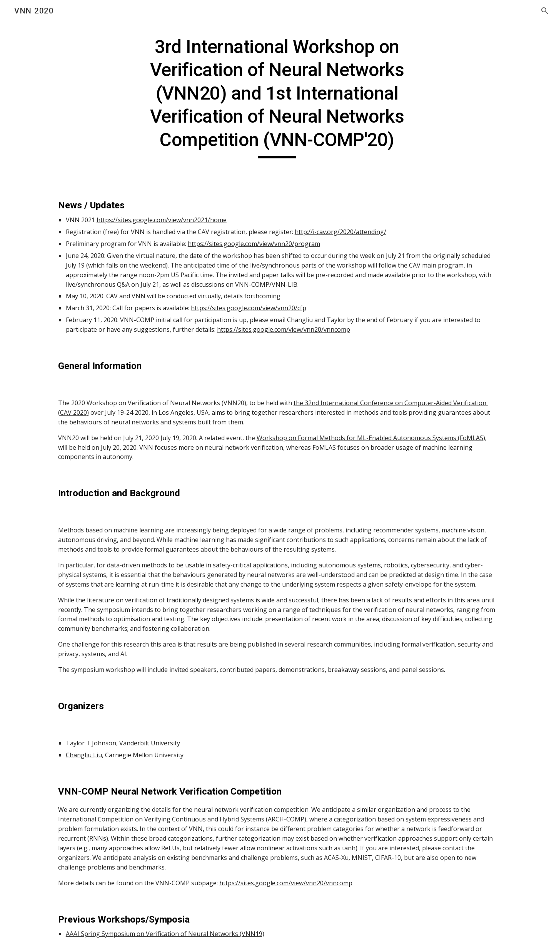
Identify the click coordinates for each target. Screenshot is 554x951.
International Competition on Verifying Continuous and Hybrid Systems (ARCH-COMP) (182, 819)
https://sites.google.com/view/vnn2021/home (162, 220)
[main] (277, 96)
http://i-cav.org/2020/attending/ (340, 232)
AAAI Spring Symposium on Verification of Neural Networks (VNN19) (165, 933)
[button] (545, 11)
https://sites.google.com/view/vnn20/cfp (248, 308)
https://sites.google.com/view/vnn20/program (254, 243)
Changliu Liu (84, 755)
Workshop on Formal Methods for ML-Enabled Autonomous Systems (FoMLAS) (371, 438)
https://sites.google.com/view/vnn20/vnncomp (283, 329)
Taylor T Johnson (91, 743)
